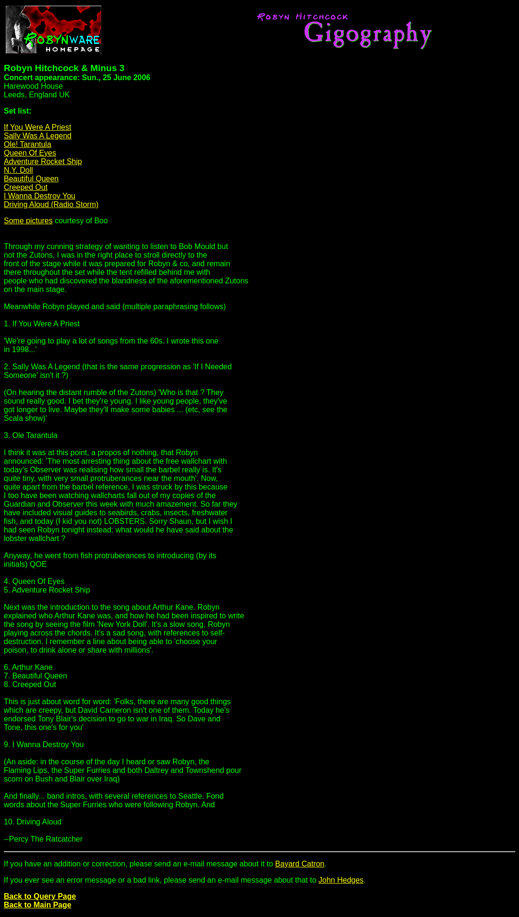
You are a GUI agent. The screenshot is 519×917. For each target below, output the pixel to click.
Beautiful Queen (31, 179)
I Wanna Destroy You (39, 196)
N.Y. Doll (18, 170)
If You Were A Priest (37, 127)
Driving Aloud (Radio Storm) (51, 204)
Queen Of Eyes (30, 153)
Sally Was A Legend (38, 136)
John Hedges (340, 880)
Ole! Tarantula (27, 144)
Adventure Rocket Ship (43, 161)
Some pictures (28, 221)
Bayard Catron (299, 864)
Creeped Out (26, 187)
